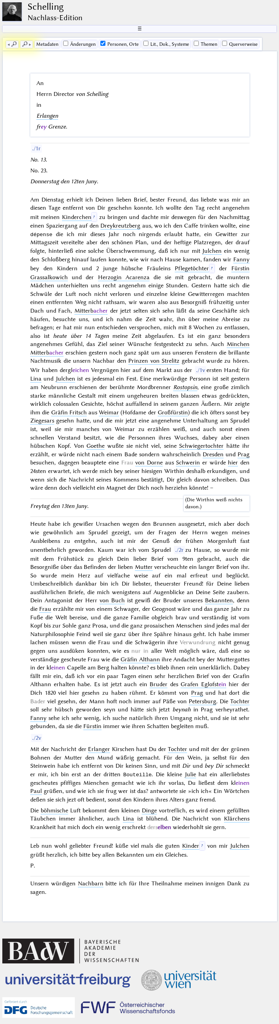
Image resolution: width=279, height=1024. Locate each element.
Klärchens (237, 818)
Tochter (240, 701)
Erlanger (99, 749)
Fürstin (92, 726)
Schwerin (188, 462)
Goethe (95, 445)
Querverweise (240, 44)
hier (233, 462)
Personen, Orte (119, 44)
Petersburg (202, 701)
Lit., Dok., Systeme (166, 44)
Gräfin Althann (140, 659)
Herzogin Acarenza (124, 277)
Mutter (144, 566)
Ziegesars (42, 420)
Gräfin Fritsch (69, 412)
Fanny (241, 259)
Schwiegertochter (201, 445)
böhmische (54, 810)
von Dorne (149, 462)
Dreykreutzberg (120, 225)
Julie (190, 774)
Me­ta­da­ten (47, 44)
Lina (35, 378)
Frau (45, 608)
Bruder (158, 684)
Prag (244, 454)
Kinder (190, 845)
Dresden (213, 454)
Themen (205, 44)
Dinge (149, 810)
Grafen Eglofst (203, 684)
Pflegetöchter (192, 268)
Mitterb (91, 310)
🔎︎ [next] (25, 44)
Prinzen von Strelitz (153, 360)
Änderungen (79, 44)
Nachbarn (90, 883)
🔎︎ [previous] (14, 44)
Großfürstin (173, 412)
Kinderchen (76, 217)
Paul (36, 791)
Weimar (109, 412)
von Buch (112, 600)
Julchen (212, 250)
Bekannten (219, 600)
